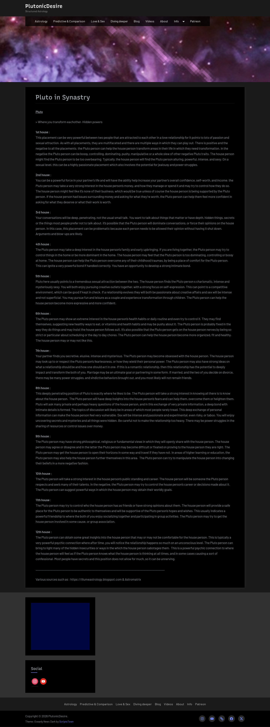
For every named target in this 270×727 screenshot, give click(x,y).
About (164, 21)
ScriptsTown (66, 721)
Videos (150, 21)
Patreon (195, 21)
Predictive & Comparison (69, 21)
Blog (137, 21)
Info (176, 21)
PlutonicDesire (43, 6)
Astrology (41, 21)
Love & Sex (98, 21)
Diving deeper (119, 21)
